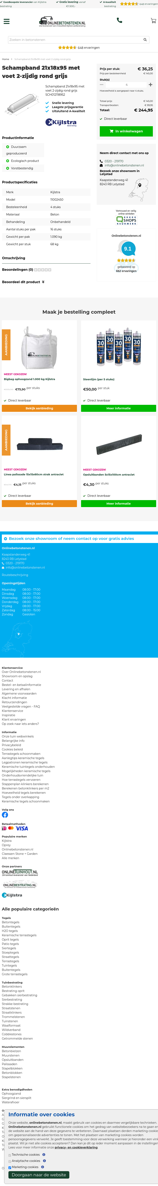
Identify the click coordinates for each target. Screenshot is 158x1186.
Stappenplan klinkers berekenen (25, 791)
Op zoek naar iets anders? (20, 730)
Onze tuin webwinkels (18, 743)
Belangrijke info (13, 747)
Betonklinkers (12, 993)
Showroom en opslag (17, 683)
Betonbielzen (11, 1058)
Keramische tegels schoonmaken (26, 808)
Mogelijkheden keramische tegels (26, 778)
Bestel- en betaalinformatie (21, 691)
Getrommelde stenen (17, 1045)
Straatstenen (11, 1015)
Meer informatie (119, 415)
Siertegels (9, 955)
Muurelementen (13, 1053)
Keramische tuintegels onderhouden (28, 773)
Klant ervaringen (14, 726)
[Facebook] (5, 821)
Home (5, 59)
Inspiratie (8, 722)
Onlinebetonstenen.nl (17, 856)
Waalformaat (11, 1032)
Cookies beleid (12, 756)
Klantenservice (12, 717)
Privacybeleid (11, 752)
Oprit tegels (10, 946)
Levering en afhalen (16, 696)
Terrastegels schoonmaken (21, 760)
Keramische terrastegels (19, 942)
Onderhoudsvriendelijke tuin (22, 782)
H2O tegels (10, 937)
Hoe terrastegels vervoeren (21, 786)
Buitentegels (11, 933)
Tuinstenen (10, 1028)
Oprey (6, 852)
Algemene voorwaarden (19, 700)
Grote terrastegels (15, 981)
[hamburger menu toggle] (6, 21)
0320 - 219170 (111, 161)
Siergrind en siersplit (16, 1104)
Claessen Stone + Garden (20, 860)
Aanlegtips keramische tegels (23, 765)
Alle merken (10, 865)
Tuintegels (9, 972)
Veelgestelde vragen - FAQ (21, 713)
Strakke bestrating (15, 1010)
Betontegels (10, 929)
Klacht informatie (14, 704)
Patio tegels (10, 950)
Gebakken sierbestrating (19, 1002)
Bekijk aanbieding (39, 415)
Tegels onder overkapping (20, 804)
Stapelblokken (12, 1075)
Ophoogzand (11, 1100)
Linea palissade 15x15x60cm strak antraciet (34, 481)
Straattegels (10, 963)
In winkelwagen (125, 131)
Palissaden (9, 1071)
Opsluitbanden (12, 1066)
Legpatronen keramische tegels (25, 769)
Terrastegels (10, 968)
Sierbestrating (12, 1006)
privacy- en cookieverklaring (76, 1147)
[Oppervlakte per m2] (125, 85)
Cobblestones (11, 1041)
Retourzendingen (14, 709)
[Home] (62, 20)
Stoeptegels (10, 959)
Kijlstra (42, 2)
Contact (7, 687)
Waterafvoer (10, 1109)
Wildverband (11, 1036)
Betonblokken (12, 1079)
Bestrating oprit (13, 997)
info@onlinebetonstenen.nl (122, 165)
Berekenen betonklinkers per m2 (25, 795)
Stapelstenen (11, 1084)
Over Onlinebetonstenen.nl (21, 678)
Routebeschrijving (15, 581)
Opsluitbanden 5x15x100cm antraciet (109, 481)
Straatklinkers (12, 1019)
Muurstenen (11, 1062)
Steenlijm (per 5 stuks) (98, 385)
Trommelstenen (13, 1023)
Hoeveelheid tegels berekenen (24, 799)
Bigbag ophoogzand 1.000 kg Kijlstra (29, 385)
